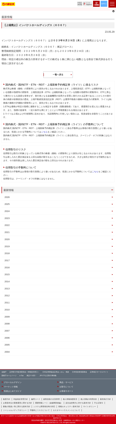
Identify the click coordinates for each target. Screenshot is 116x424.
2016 (7, 267)
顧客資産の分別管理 (51, 399)
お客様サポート (66, 391)
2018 (7, 253)
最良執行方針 (105, 399)
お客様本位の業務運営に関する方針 (17, 403)
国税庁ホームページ (9, 375)
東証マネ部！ (32, 375)
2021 (7, 232)
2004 (7, 351)
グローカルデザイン (13, 382)
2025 (7, 204)
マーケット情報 (11, 387)
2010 (7, 309)
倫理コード (35, 399)
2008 (7, 323)
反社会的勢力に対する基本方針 (78, 403)
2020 (7, 239)
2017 (7, 260)
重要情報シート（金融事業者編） (48, 403)
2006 (7, 337)
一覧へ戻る (58, 74)
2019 (7, 246)
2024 (7, 211)
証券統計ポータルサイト (99, 372)
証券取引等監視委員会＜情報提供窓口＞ (24, 372)
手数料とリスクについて (40, 410)
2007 (7, 330)
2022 (7, 225)
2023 (7, 218)
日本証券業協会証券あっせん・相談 (55, 372)
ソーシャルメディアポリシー (15, 410)
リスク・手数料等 (89, 3)
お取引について (66, 387)
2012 (7, 295)
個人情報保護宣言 (70, 399)
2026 (7, 197)
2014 (7, 281)
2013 (7, 288)
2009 (7, 316)
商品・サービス (66, 382)
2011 (7, 302)
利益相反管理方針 (20, 399)
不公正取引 (98, 403)
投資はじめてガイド (13, 391)
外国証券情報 (79, 3)
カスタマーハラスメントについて (66, 410)
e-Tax (21, 375)
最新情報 (8, 190)
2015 (7, 274)
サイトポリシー (89, 406)
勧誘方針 (6, 399)
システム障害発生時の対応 (44, 406)
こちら (44, 132)
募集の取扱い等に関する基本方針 (16, 406)
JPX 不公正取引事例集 (48, 375)
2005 (7, 344)
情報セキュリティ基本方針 (69, 406)
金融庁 (4, 372)
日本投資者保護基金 (79, 372)
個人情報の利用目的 (89, 399)
